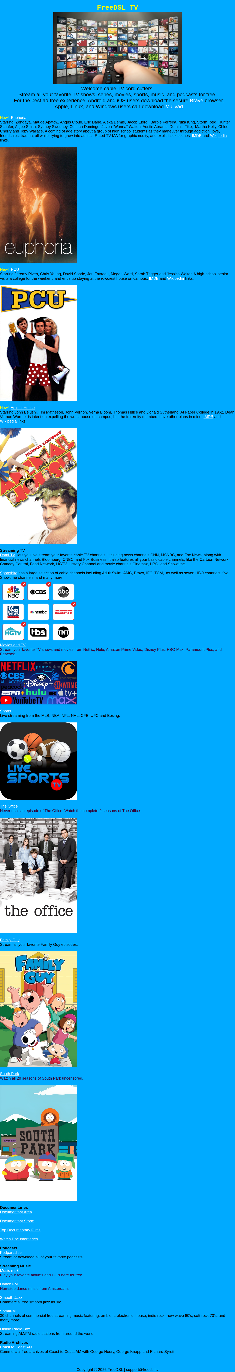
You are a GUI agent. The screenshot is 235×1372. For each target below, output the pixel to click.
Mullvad (174, 106)
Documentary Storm (17, 1221)
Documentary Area (16, 1212)
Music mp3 (9, 1270)
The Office (9, 806)
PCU (15, 269)
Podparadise (11, 1252)
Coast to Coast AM (16, 1347)
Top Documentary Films (20, 1230)
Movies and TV (13, 645)
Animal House (23, 408)
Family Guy (9, 940)
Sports (5, 711)
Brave (196, 100)
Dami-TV (7, 555)
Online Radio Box (15, 1329)
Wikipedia (218, 136)
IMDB (197, 136)
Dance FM (9, 1284)
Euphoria (18, 118)
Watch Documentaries (19, 1239)
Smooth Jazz (11, 1297)
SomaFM (8, 1311)
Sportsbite (8, 573)
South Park (9, 1074)
